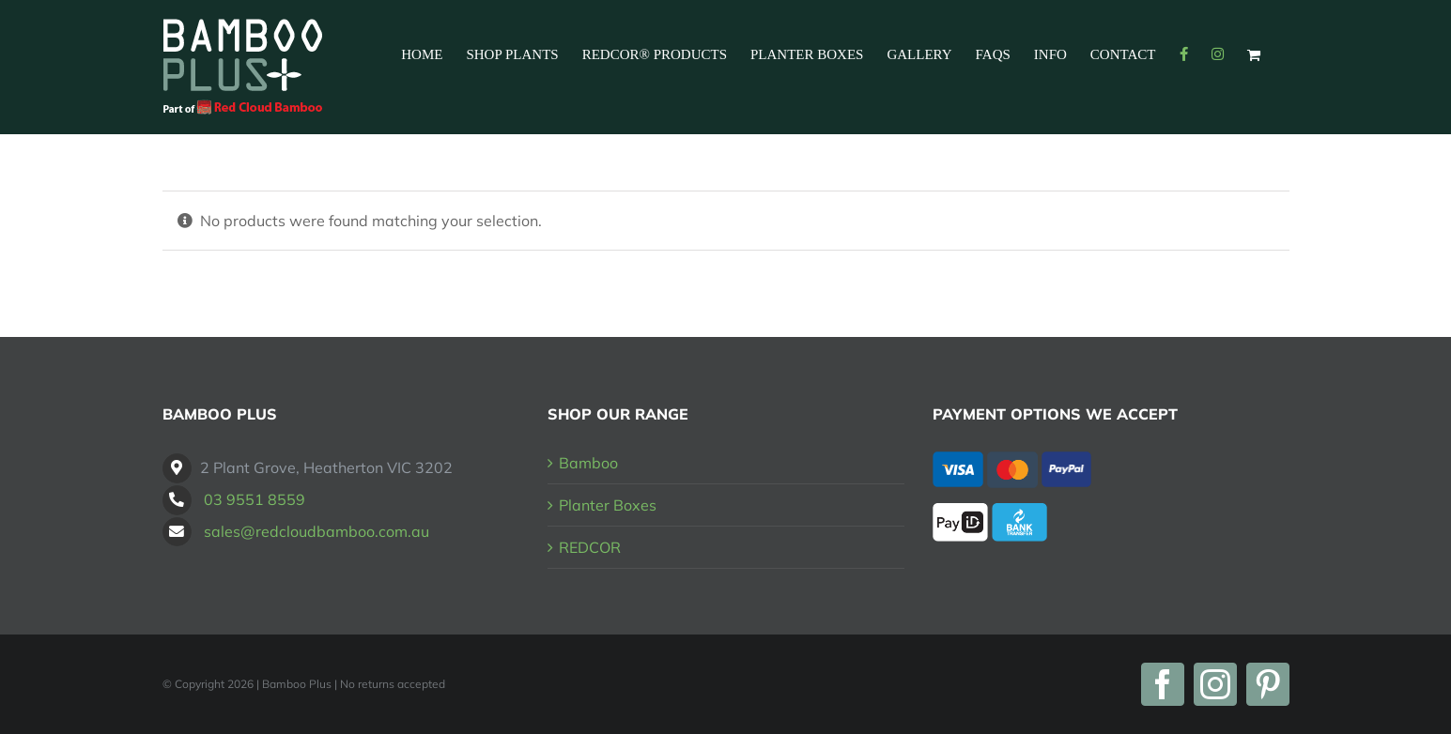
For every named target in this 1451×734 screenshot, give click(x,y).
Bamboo (588, 462)
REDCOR (590, 547)
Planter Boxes (607, 505)
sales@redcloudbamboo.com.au (316, 531)
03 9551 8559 (254, 499)
